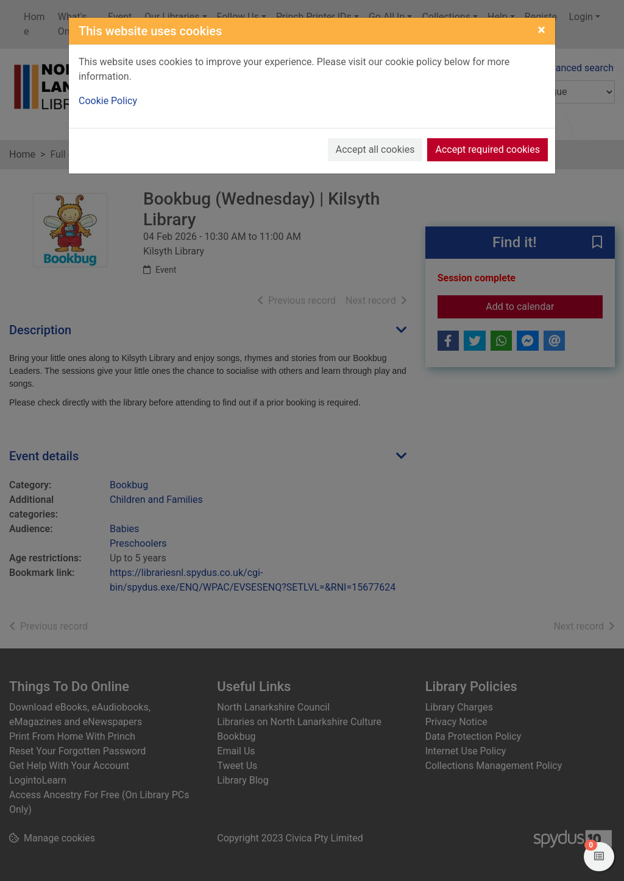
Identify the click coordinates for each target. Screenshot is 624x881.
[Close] (541, 30)
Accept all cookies (375, 149)
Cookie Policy (108, 101)
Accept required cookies (487, 149)
